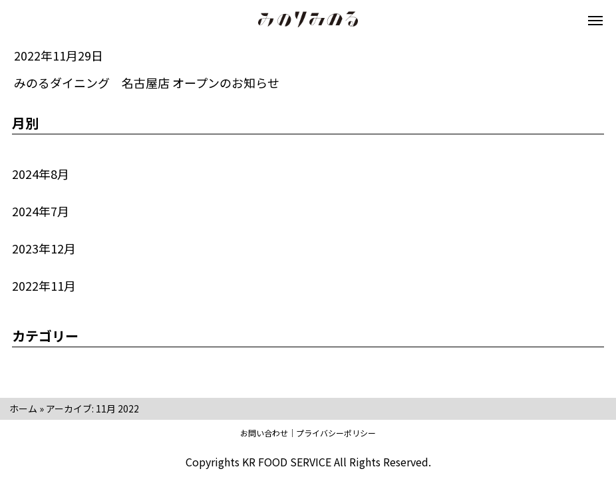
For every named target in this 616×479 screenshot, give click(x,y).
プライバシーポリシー (336, 432)
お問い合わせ (264, 432)
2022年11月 (44, 285)
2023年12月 (44, 248)
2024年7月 (40, 211)
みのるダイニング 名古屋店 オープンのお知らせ (146, 82)
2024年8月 (40, 173)
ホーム (23, 408)
